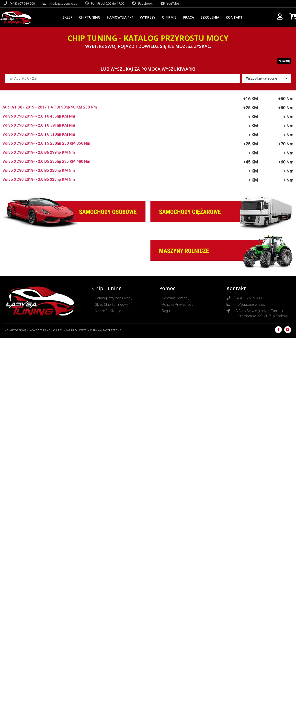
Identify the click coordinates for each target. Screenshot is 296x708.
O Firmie (169, 17)
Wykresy (147, 17)
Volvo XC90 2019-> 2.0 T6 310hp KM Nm (38, 134)
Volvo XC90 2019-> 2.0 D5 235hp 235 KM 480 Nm (46, 161)
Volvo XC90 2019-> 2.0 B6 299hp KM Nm (38, 152)
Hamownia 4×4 (120, 17)
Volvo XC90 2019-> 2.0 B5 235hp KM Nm (38, 179)
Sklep (67, 17)
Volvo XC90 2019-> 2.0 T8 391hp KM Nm (38, 125)
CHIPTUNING (89, 17)
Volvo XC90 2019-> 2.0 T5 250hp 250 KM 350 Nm (46, 143)
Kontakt (234, 17)
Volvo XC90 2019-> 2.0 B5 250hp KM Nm (38, 170)
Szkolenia (210, 17)
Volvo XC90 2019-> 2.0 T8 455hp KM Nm (38, 116)
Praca (188, 17)
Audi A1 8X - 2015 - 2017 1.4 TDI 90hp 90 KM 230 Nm (49, 107)
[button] (284, 61)
